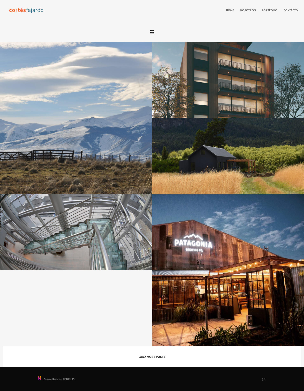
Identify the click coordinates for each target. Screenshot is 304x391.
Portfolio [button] (270, 10)
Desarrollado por (56, 379)
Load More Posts (152, 357)
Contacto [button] (291, 10)
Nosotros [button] (248, 10)
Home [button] (230, 10)
